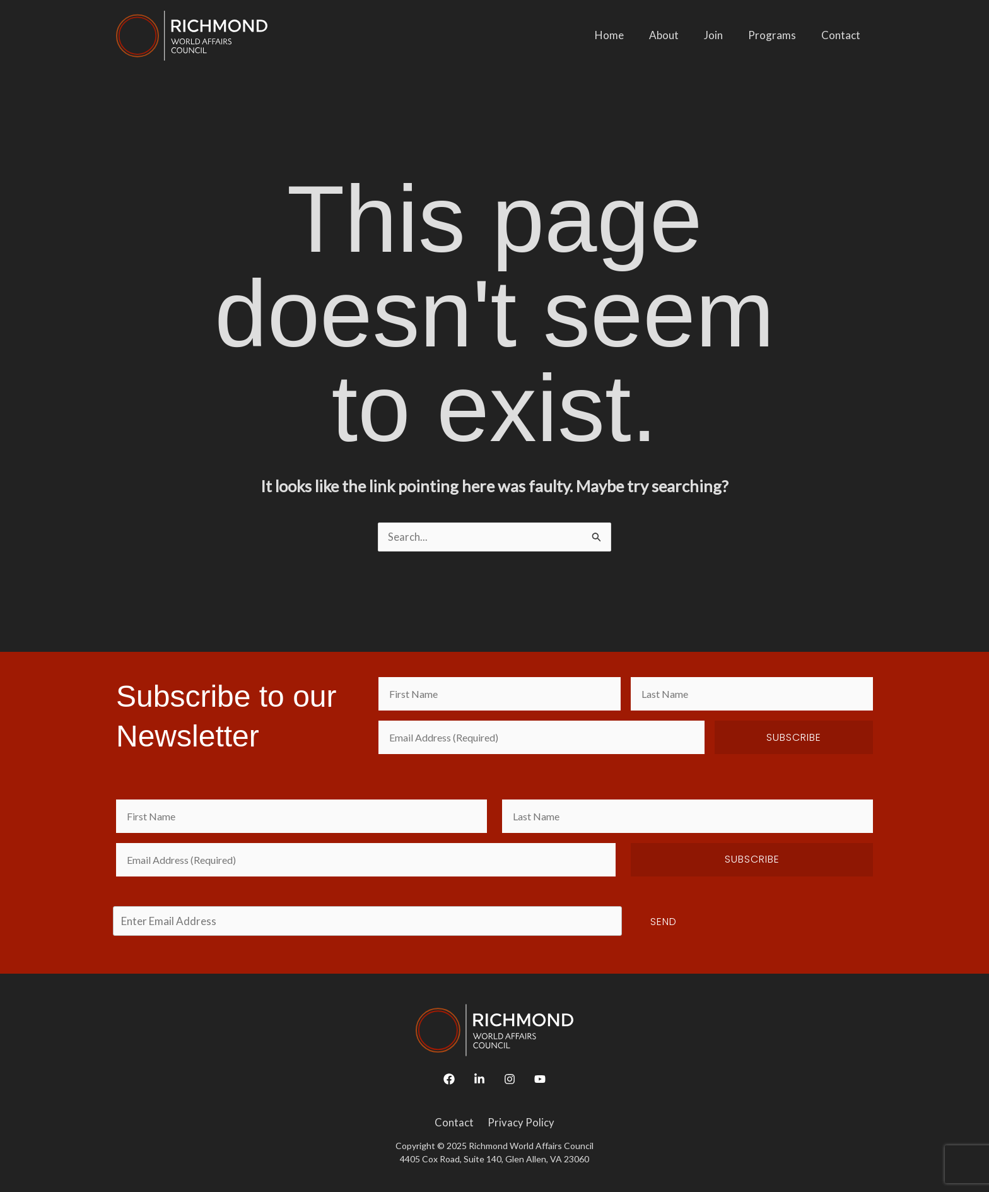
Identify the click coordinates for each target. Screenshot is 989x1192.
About (677, 35)
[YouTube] (540, 1079)
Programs (778, 35)
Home (626, 35)
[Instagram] (509, 1079)
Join (722, 35)
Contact (842, 35)
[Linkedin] (479, 1079)
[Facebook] (449, 1079)
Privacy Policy (519, 1123)
